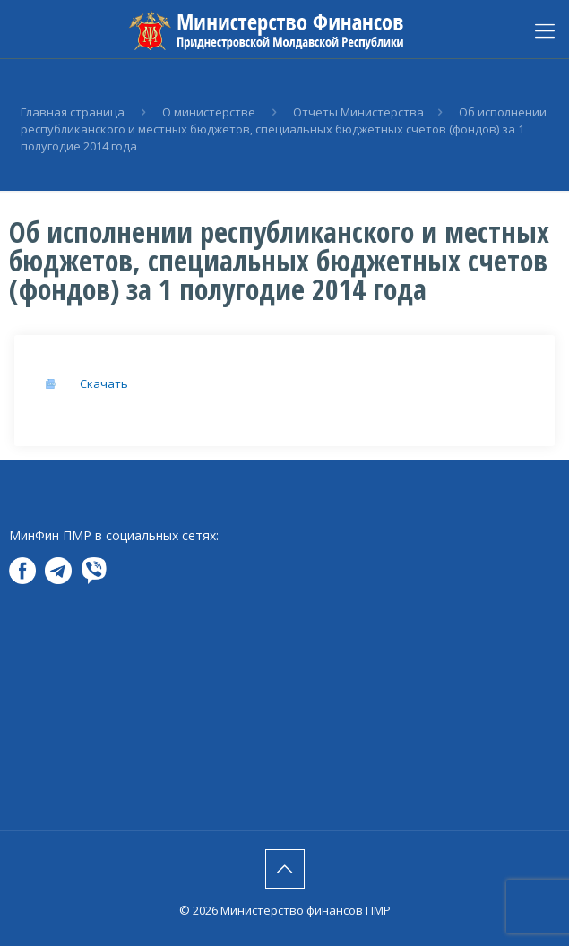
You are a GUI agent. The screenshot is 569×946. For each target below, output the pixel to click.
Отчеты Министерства (358, 112)
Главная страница (73, 112)
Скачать (104, 383)
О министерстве (208, 112)
